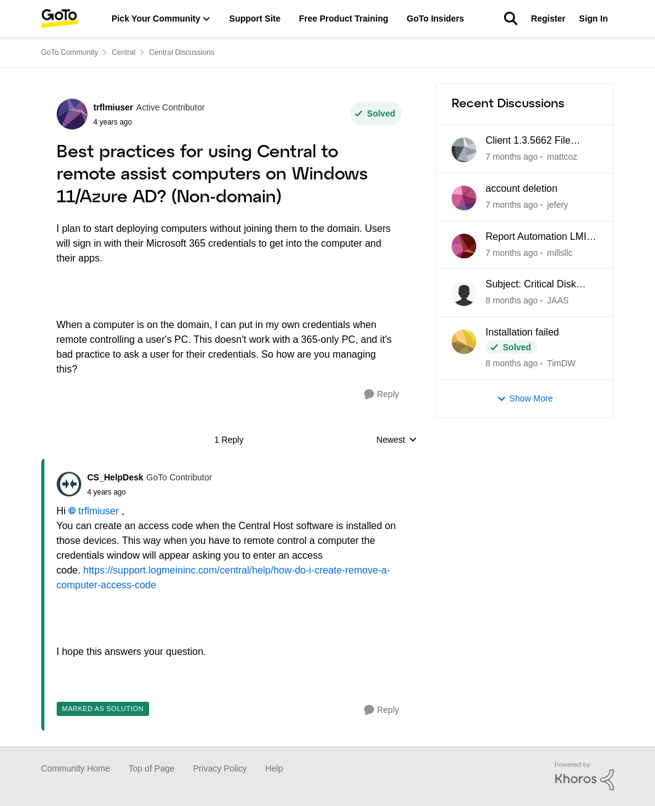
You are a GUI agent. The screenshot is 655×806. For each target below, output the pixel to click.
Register (548, 18)
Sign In (593, 18)
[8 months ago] (512, 300)
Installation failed (522, 332)
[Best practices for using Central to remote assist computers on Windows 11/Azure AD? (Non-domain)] (150, 492)
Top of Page (152, 768)
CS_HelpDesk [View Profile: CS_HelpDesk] (115, 477)
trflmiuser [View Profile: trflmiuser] (114, 107)
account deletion (522, 188)
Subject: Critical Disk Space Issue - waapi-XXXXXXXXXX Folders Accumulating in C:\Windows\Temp (536, 285)
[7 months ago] (512, 156)
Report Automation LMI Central (536, 237)
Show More (525, 398)
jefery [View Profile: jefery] (557, 205)
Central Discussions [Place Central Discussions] (181, 52)
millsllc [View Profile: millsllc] (559, 252)
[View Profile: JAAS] (464, 293)
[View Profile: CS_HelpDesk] (69, 484)
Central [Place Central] (124, 52)
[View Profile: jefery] (464, 198)
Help (274, 768)
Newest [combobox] (396, 440)
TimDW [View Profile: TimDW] (561, 363)
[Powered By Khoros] (584, 776)
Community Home (75, 768)
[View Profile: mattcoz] (464, 150)
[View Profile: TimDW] (464, 341)
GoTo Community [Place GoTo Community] (70, 52)
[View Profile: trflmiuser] (72, 114)
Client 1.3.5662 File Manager (528, 141)
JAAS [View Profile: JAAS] (557, 300)
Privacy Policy (219, 768)
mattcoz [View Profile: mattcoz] (562, 157)
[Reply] (382, 394)
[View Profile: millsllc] (464, 246)
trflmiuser (98, 511)
